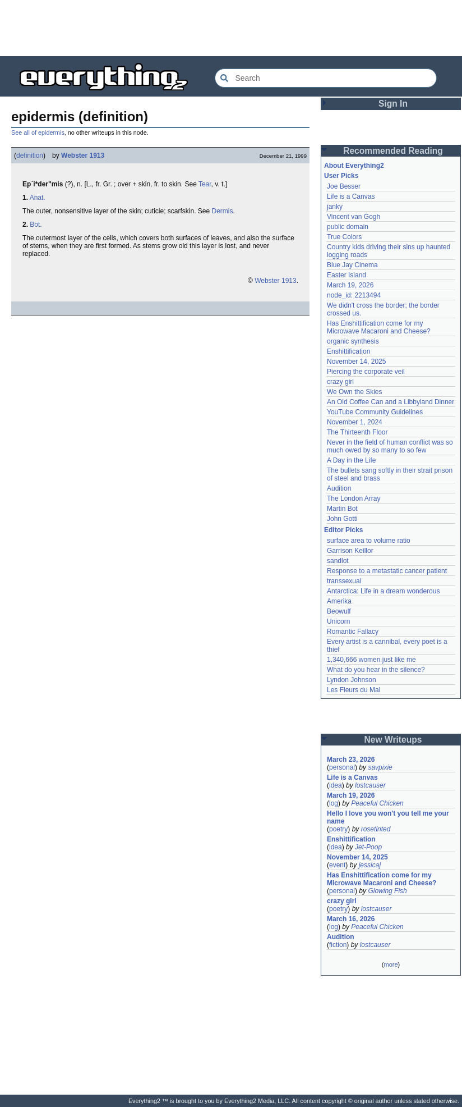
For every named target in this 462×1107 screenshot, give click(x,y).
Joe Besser (344, 186)
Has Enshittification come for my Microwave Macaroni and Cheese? (379, 327)
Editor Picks (343, 530)
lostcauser (370, 785)
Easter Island (346, 275)
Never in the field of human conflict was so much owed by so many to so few (390, 446)
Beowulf (339, 611)
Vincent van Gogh (353, 217)
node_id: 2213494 (354, 295)
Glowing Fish (387, 891)
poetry (338, 829)
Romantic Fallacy (352, 631)
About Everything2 (354, 166)
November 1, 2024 (354, 422)
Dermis (222, 211)
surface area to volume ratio (368, 541)
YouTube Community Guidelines (375, 412)
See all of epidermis (37, 132)
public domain (347, 227)
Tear (204, 184)
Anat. (37, 198)
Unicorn (338, 621)
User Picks (341, 176)
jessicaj (370, 865)
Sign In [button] (393, 103)
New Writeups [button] (393, 739)
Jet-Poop (368, 847)
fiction (337, 945)
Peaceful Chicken (377, 803)
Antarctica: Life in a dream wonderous (383, 591)
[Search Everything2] (326, 78)
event (337, 865)
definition (29, 155)
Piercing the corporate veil (366, 372)
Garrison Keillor (350, 551)
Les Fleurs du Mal (353, 690)
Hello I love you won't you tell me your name (388, 817)
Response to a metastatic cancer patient (387, 571)
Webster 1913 (82, 155)
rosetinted (376, 829)
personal (342, 767)
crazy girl (340, 382)
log (333, 803)
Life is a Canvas (351, 196)
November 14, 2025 (356, 361)
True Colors (344, 237)
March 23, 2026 (351, 759)
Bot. (35, 224)
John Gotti (342, 519)
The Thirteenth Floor (357, 432)
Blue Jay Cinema (352, 265)
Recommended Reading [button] (393, 150)
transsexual (344, 581)
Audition (339, 488)
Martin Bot (342, 509)
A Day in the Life (351, 460)
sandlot (338, 561)
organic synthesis (353, 341)
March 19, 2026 (350, 285)
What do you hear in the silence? (376, 670)
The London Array (353, 498)
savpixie (380, 767)
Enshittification (348, 351)
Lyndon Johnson (351, 680)
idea (335, 785)
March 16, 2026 (351, 919)
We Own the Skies (354, 392)
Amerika (339, 601)
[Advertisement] (231, 28)
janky (335, 207)
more (391, 964)
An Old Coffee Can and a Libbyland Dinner (390, 402)
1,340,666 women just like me (371, 660)
